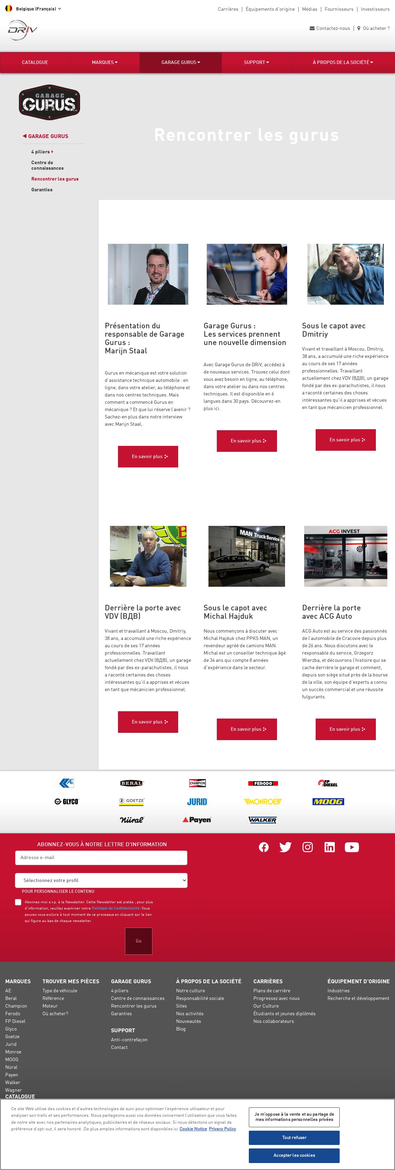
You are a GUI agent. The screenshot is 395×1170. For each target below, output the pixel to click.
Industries (338, 990)
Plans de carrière (271, 990)
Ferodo (12, 1013)
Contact (119, 1047)
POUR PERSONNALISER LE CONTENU (58, 892)
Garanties (42, 189)
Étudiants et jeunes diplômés (284, 1013)
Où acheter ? (373, 28)
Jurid (11, 1044)
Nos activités (190, 1013)
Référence (53, 998)
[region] (197, 1134)
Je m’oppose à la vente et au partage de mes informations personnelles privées (294, 1117)
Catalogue (35, 62)
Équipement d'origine (358, 982)
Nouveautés (188, 1021)
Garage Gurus (180, 62)
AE (8, 990)
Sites (181, 1006)
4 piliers (42, 152)
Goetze (12, 1036)
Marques (105, 62)
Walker (12, 1082)
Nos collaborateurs (273, 1021)
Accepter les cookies (294, 1155)
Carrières (228, 9)
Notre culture (190, 990)
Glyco (11, 1029)
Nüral (11, 1067)
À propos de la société (343, 62)
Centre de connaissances (138, 998)
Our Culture (266, 1006)
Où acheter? (55, 1013)
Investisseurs (375, 9)
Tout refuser (294, 1138)
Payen (11, 1075)
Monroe (13, 1052)
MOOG (11, 1059)
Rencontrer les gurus (55, 179)
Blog (181, 1029)
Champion (16, 1006)
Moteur (50, 1006)
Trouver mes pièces (70, 982)
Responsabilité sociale (200, 998)
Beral (11, 998)
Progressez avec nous (276, 998)
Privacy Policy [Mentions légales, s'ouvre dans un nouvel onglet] (222, 1129)
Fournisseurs (339, 9)
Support (256, 62)
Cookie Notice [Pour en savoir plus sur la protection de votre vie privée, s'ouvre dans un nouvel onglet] (193, 1129)
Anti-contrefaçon (129, 1039)
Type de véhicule (59, 990)
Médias (309, 9)
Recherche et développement (358, 998)
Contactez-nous (330, 28)
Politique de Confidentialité (116, 908)
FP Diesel (15, 1021)
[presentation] (68, 941)
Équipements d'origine (270, 9)
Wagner (13, 1090)
